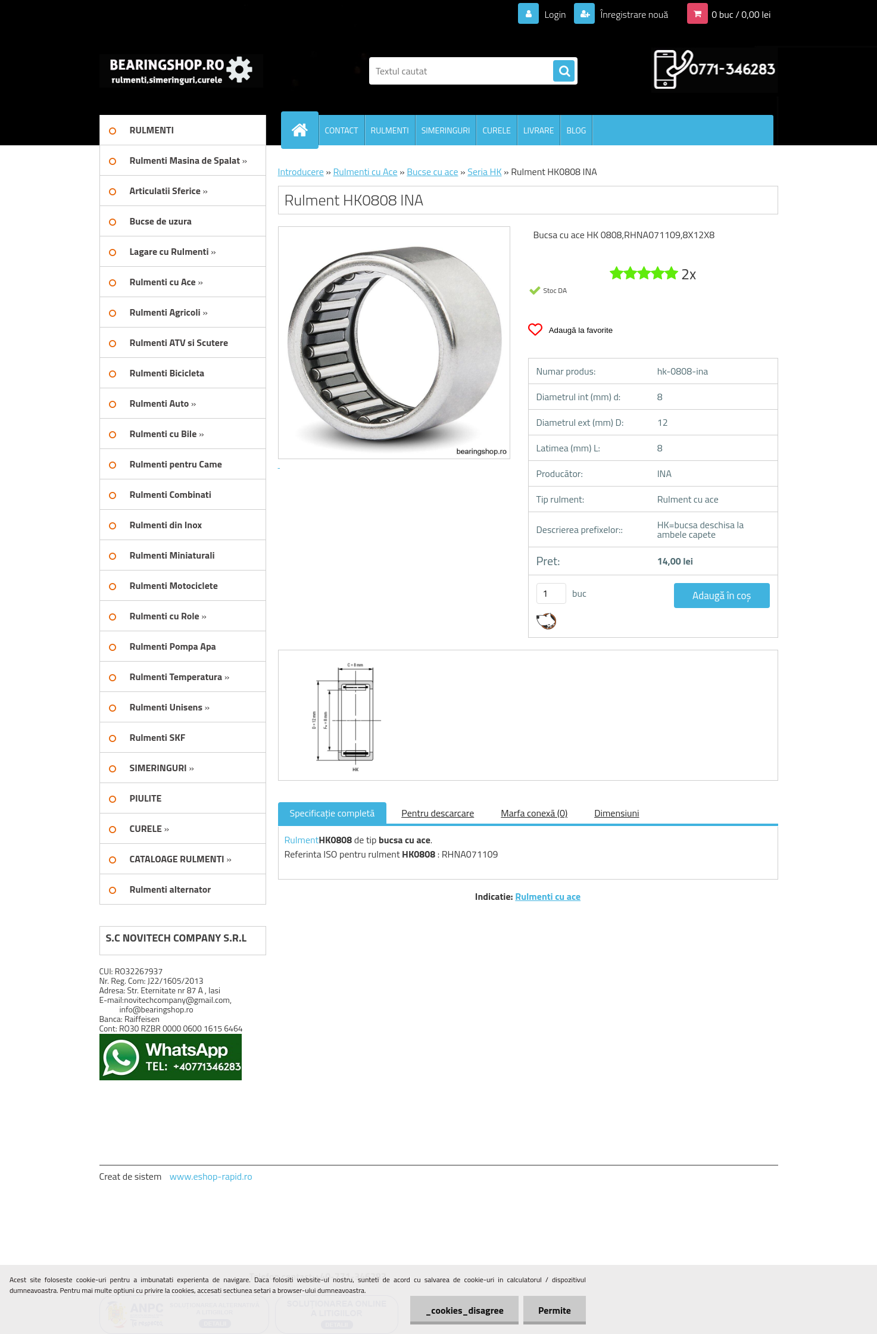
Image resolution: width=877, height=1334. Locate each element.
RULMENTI (390, 130)
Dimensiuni (616, 813)
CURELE (496, 130)
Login (555, 14)
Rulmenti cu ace (547, 896)
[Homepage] (305, 130)
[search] (564, 71)
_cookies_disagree (464, 1310)
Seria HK (484, 171)
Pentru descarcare (437, 813)
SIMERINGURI (446, 130)
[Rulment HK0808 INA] (342, 661)
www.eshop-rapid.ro (211, 1176)
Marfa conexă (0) (534, 813)
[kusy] (551, 593)
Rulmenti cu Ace (365, 171)
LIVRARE (538, 130)
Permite (554, 1310)
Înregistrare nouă (633, 14)
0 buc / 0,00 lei (740, 14)
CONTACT (341, 130)
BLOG (576, 130)
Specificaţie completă (332, 813)
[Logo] (181, 71)
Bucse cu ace (432, 171)
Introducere (301, 171)
